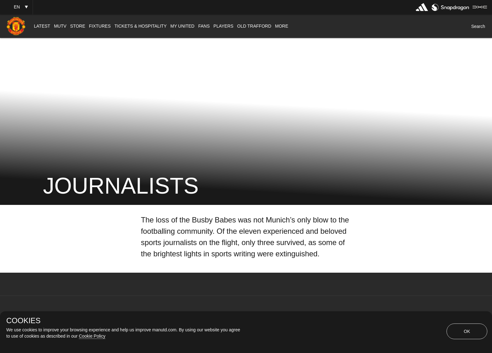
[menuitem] (42, 26)
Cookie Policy (92, 336)
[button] (16, 7)
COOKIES (23, 321)
